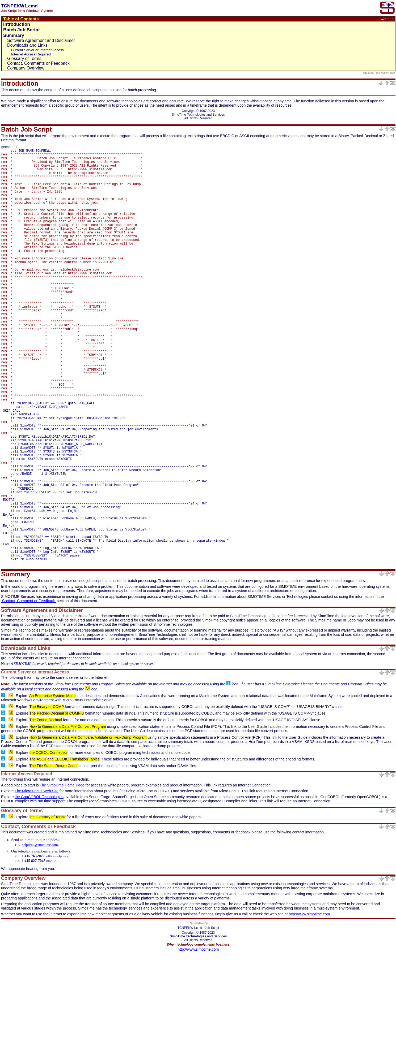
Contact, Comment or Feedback (28, 691)
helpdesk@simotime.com (40, 935)
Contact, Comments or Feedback (38, 63)
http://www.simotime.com (309, 1004)
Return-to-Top (198, 1013)
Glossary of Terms (24, 58)
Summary (13, 35)
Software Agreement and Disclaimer (41, 40)
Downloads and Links (27, 45)
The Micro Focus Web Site (36, 881)
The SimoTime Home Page (379, 72)
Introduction (16, 24)
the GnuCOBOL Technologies (39, 887)
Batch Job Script (21, 29)
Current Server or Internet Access (37, 50)
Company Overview (25, 68)
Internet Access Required (31, 54)
